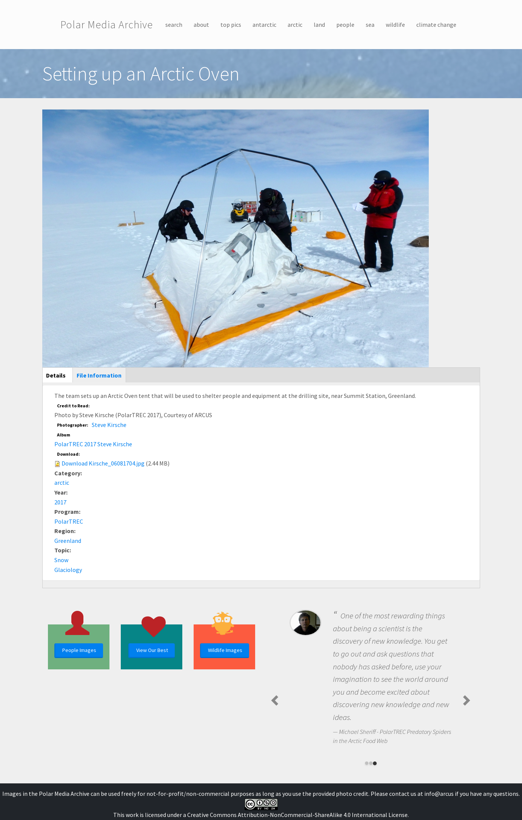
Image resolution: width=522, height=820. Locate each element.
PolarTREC (68, 521)
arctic (295, 24)
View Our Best (152, 650)
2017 (60, 502)
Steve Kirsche (109, 424)
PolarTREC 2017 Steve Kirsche (93, 444)
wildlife (395, 24)
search (173, 24)
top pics (230, 24)
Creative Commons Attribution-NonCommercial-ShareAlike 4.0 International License (297, 814)
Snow (61, 560)
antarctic (264, 24)
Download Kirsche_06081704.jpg (103, 463)
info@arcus (439, 793)
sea (370, 24)
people (345, 24)
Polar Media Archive (106, 24)
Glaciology (68, 569)
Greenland (67, 540)
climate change (436, 24)
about (201, 24)
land (319, 24)
